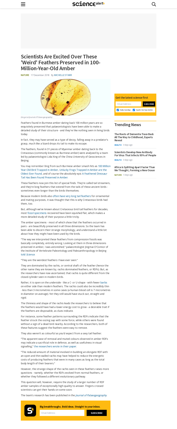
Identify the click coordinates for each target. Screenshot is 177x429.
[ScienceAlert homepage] (89, 4)
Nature (25, 75)
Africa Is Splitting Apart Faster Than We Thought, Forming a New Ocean (134, 169)
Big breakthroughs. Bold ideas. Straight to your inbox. (70, 406)
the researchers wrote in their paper (55, 346)
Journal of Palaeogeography (91, 395)
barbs (103, 282)
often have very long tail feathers (72, 196)
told (28, 254)
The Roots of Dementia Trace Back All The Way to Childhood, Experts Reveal (134, 137)
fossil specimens (37, 213)
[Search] (153, 4)
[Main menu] (23, 4)
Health (118, 144)
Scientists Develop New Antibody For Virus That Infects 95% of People (135, 154)
